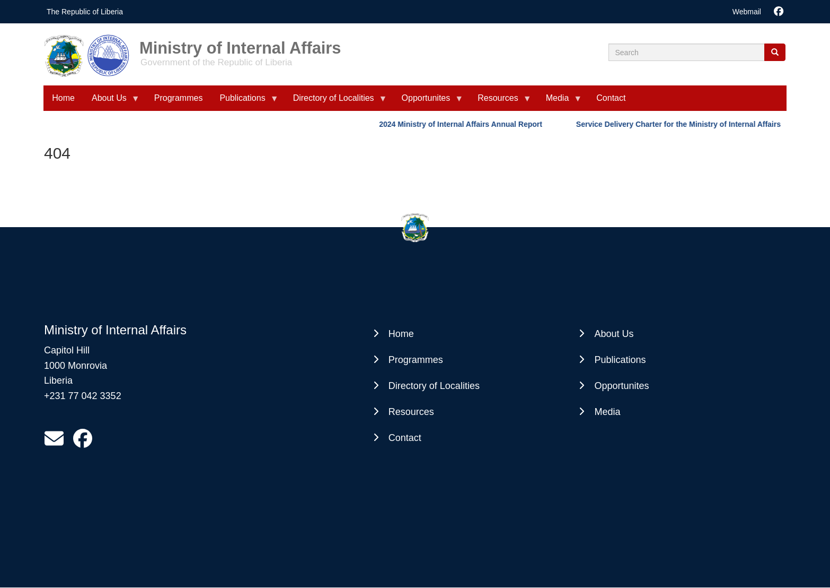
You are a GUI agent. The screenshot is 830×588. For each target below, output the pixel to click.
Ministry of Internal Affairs (240, 44)
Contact (610, 97)
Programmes (178, 97)
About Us (111, 102)
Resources (500, 102)
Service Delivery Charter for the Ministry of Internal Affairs (681, 124)
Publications (244, 102)
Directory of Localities (336, 102)
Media (559, 102)
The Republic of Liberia (85, 11)
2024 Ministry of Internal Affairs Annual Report (463, 124)
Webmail (746, 11)
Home (63, 97)
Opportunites (428, 102)
